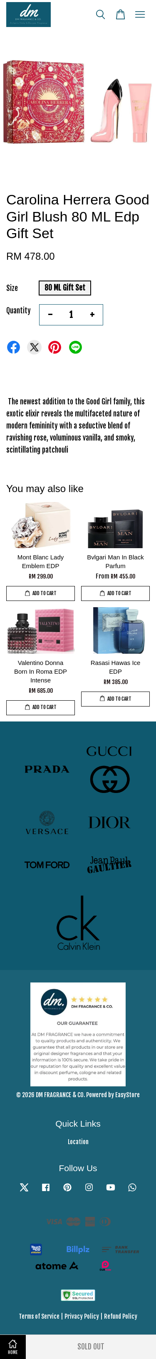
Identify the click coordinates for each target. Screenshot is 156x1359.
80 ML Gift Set (65, 287)
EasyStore (127, 1095)
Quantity (18, 310)
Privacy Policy (81, 1316)
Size (12, 288)
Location (78, 1142)
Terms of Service (39, 1316)
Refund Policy (120, 1316)
